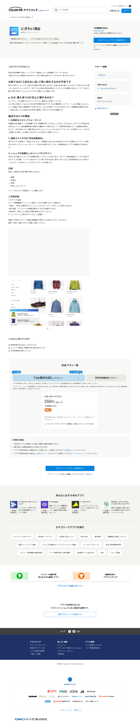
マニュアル (61, 645)
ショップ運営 (115, 553)
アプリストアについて (80, 453)
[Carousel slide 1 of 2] (47, 328)
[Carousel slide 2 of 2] (50, 328)
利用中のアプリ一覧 (43, 453)
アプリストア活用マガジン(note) (69, 648)
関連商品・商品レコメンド (18, 39)
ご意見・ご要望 (35, 654)
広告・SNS (84, 537)
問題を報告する (101, 108)
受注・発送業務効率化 (113, 545)
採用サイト (77, 710)
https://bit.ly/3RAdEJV (108, 88)
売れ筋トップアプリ (45, 537)
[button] (22, 17)
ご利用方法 (101, 75)
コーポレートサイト (65, 710)
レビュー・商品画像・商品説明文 (31, 553)
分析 (102, 553)
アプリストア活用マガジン (119, 6)
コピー (114, 114)
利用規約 (60, 654)
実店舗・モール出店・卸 (85, 553)
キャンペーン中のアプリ (22, 537)
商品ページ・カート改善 (27, 545)
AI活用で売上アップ (66, 537)
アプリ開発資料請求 (92, 648)
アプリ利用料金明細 (37, 651)
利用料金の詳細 (99, 31)
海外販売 (97, 537)
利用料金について (70, 450)
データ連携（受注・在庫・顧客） (60, 553)
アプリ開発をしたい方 (93, 645)
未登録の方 (97, 49)
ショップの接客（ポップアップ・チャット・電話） (44, 39)
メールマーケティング (91, 545)
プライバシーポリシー (65, 651)
